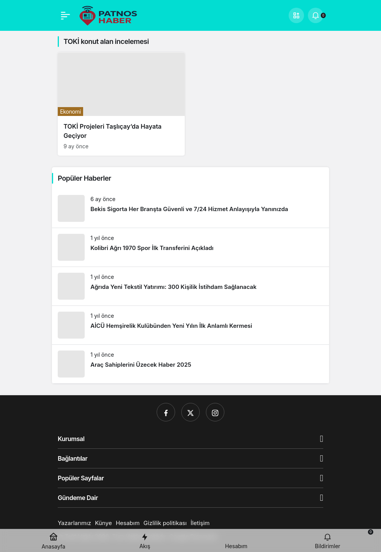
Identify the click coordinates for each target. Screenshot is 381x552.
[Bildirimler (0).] (315, 15)
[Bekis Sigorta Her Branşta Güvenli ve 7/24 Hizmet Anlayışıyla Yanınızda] (190, 208)
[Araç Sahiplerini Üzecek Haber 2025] (190, 364)
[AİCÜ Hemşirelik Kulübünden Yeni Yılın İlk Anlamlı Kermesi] (190, 325)
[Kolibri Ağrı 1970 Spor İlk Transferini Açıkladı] (190, 247)
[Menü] (65, 15)
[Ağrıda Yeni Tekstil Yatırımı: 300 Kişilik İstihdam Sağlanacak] (190, 286)
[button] (296, 15)
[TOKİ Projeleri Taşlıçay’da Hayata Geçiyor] (121, 104)
